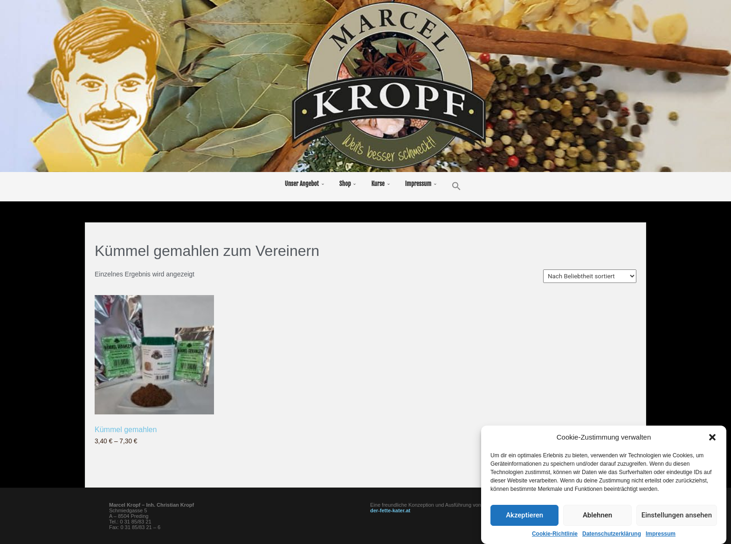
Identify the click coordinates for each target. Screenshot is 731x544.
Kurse (377, 183)
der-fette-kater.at (390, 510)
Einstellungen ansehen (676, 526)
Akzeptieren (524, 526)
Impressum (418, 183)
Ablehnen (597, 526)
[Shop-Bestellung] (589, 276)
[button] (712, 448)
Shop (345, 183)
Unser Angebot (302, 183)
